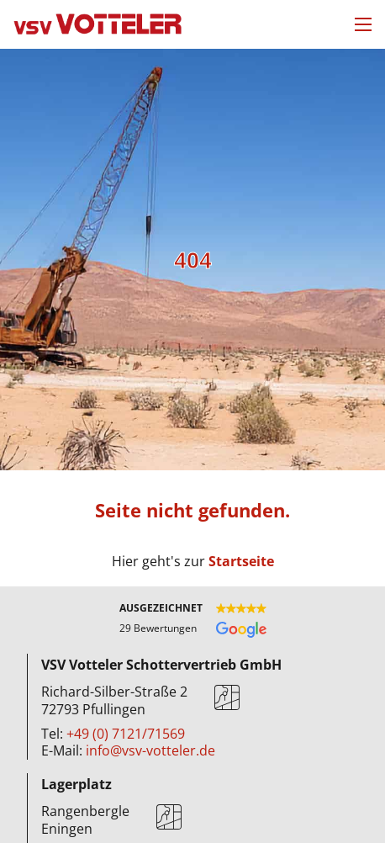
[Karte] (227, 701)
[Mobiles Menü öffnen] (363, 24)
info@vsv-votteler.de (150, 750)
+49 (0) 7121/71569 (125, 733)
